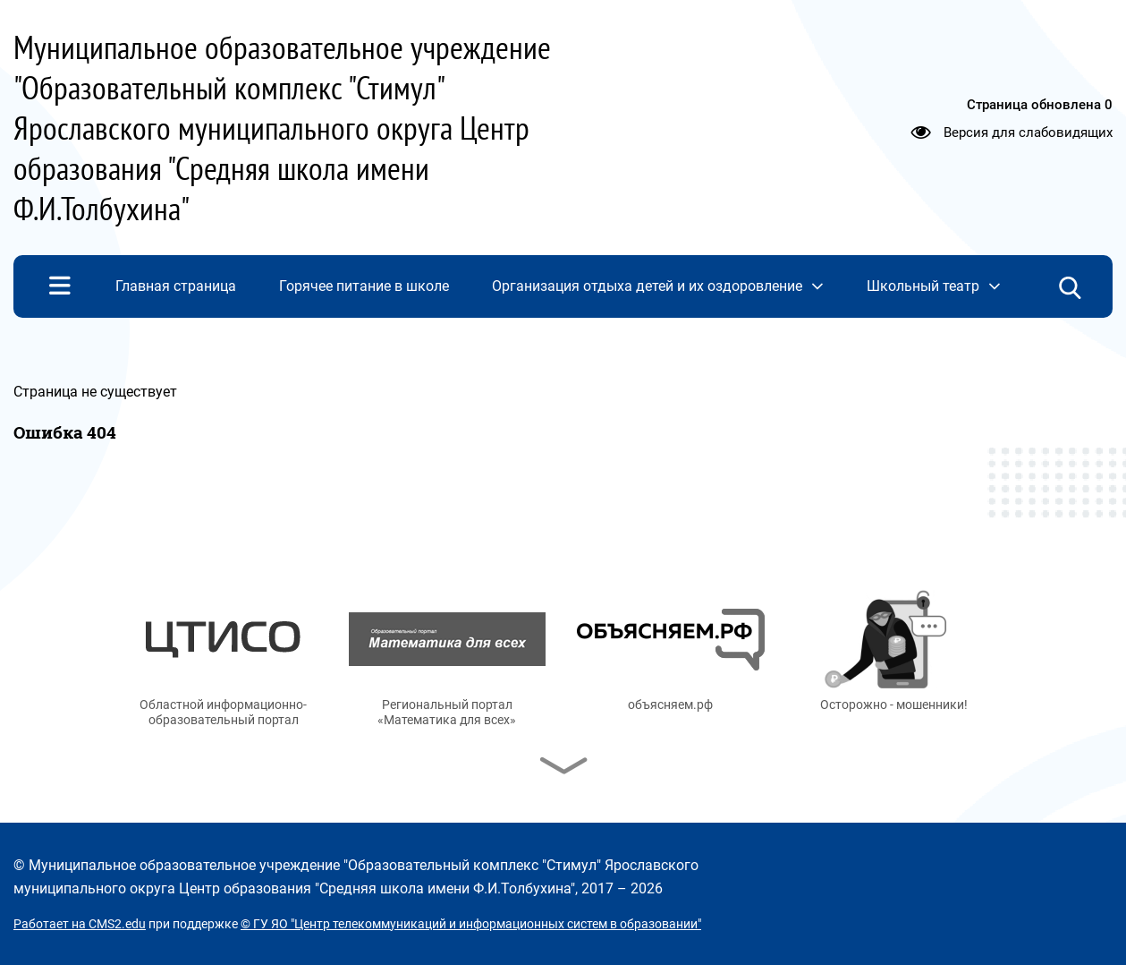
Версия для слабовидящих (1028, 132)
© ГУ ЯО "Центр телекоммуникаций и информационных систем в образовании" (471, 924)
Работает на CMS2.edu (79, 924)
